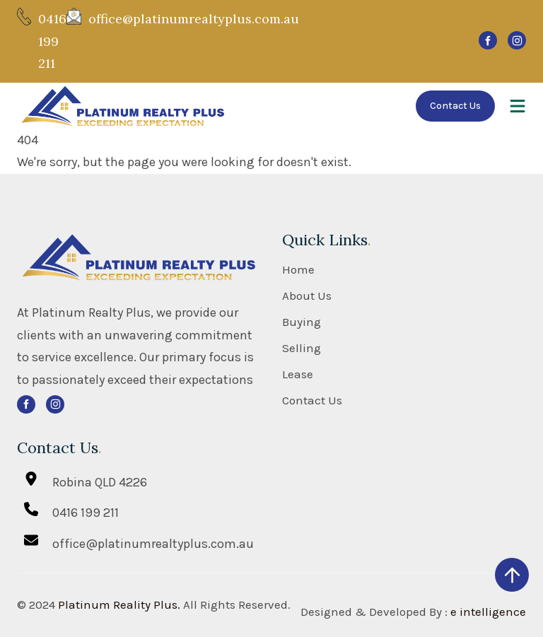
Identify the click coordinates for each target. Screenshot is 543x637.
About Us (307, 296)
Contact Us (455, 106)
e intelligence (488, 611)
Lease (297, 374)
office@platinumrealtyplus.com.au (193, 19)
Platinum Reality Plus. (119, 604)
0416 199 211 (52, 41)
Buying (301, 322)
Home (298, 270)
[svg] (488, 40)
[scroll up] (512, 575)
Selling (301, 348)
